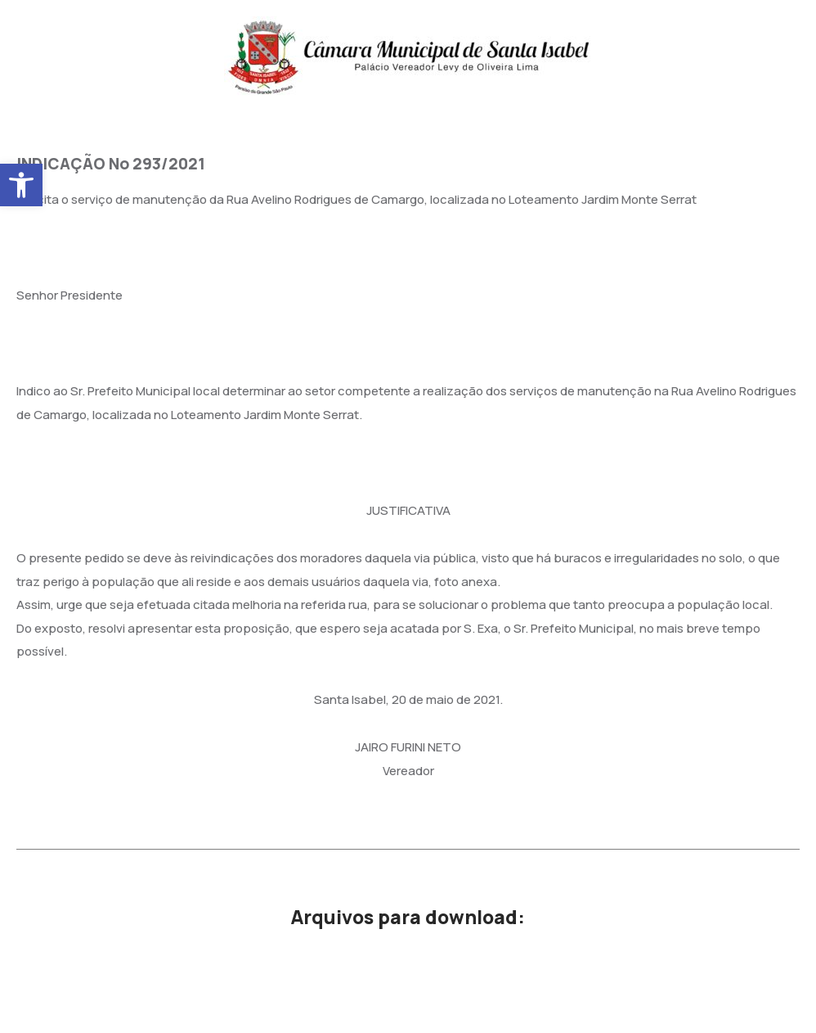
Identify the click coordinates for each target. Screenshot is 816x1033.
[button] (21, 185)
